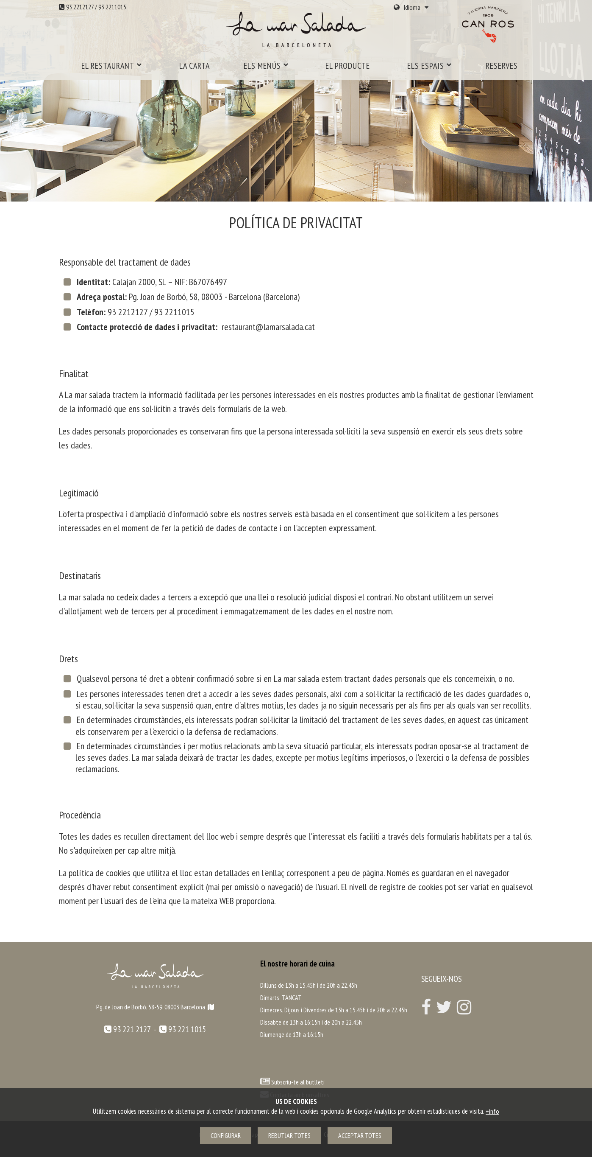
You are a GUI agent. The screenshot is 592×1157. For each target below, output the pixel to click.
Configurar (226, 1135)
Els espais (429, 65)
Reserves (502, 65)
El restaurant (111, 65)
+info (492, 1111)
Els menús (266, 65)
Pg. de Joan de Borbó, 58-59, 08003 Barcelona (155, 1007)
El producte (347, 65)
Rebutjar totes (289, 1135)
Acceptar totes (359, 1135)
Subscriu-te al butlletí (298, 1082)
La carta (194, 65)
